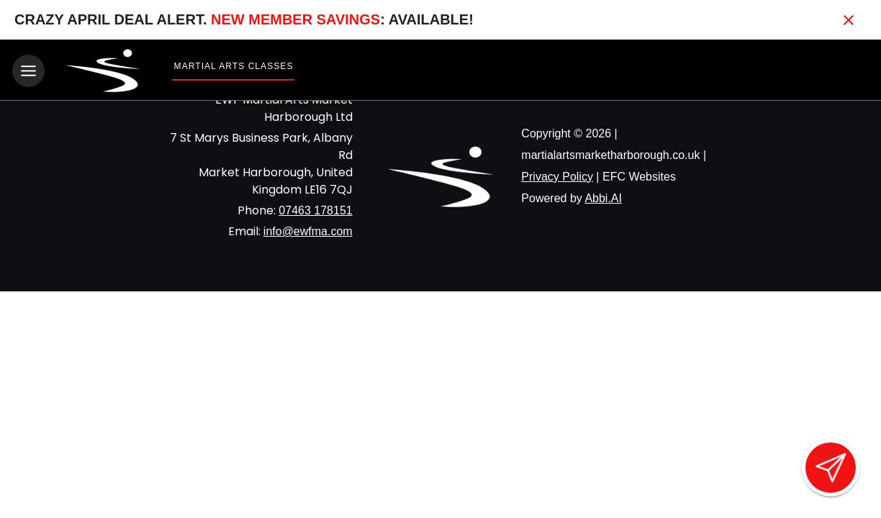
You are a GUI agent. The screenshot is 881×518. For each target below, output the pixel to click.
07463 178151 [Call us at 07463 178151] (315, 210)
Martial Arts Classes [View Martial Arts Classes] (234, 66)
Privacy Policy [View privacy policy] (557, 176)
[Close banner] (849, 20)
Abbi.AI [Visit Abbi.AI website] (603, 197)
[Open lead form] (830, 467)
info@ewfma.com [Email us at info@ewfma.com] (308, 230)
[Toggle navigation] (28, 71)
